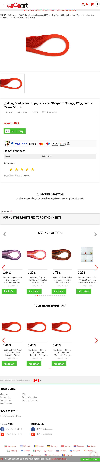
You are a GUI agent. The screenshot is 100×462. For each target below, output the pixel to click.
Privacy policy (5, 397)
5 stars (32, 169)
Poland (48, 451)
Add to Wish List (49, 112)
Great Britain (34, 455)
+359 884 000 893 (68, 10)
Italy (36, 451)
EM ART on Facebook (11, 430)
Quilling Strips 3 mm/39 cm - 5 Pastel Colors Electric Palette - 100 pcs (37, 280)
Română (39, 446)
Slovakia (61, 451)
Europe (25, 451)
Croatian (79, 446)
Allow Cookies (90, 459)
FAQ (23, 394)
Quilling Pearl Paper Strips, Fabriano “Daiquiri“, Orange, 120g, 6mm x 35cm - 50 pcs (13, 353)
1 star (11, 169)
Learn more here (60, 458)
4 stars (27, 169)
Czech (91, 446)
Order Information (29, 397)
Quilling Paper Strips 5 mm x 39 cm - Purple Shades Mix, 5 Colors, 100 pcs (12, 280)
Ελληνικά (25, 446)
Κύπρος (88, 451)
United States (52, 455)
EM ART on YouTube (11, 434)
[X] (1, 458)
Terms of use (5, 400)
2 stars (16, 169)
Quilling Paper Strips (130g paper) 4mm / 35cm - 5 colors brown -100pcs (62, 280)
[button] (35, 295)
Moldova (67, 455)
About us (4, 394)
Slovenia (75, 451)
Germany (52, 446)
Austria (65, 446)
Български (10, 446)
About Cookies (6, 404)
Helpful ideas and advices (10, 416)
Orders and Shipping (30, 400)
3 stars (22, 169)
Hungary (12, 451)
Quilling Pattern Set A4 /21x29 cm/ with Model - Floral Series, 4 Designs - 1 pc (87, 280)
